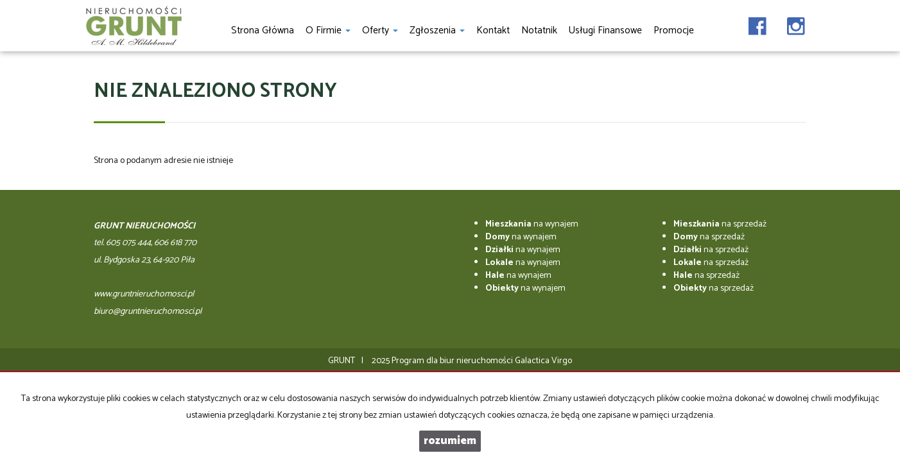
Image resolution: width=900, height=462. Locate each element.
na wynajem (531, 224)
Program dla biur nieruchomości (453, 361)
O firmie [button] (328, 30)
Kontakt (493, 30)
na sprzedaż (719, 224)
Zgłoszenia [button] (437, 30)
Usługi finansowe (605, 30)
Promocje (673, 30)
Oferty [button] (380, 30)
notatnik (539, 30)
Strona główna (262, 30)
